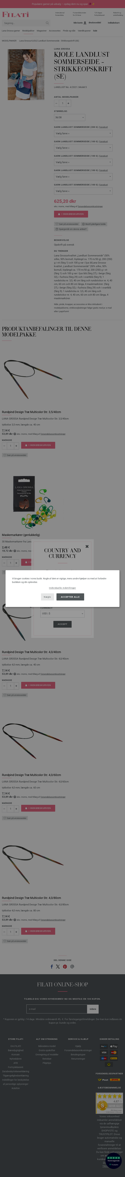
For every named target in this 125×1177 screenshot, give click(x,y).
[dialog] (62, 588)
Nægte (47, 597)
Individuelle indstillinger (62, 587)
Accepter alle (70, 597)
